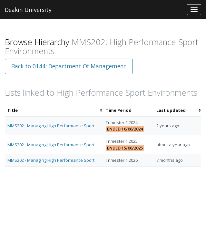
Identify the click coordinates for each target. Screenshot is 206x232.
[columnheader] (54, 110)
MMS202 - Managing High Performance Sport (50, 126)
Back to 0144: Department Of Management (68, 66)
